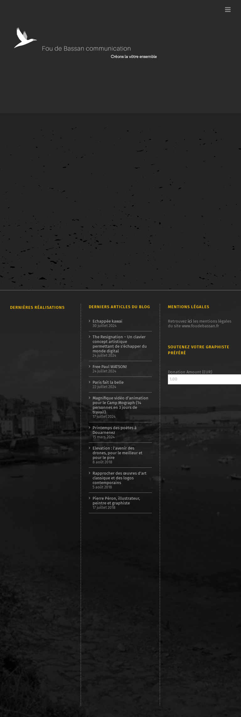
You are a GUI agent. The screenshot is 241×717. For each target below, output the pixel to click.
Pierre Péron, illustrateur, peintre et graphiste (116, 500)
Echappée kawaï (107, 321)
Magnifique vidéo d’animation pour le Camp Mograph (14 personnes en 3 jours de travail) (120, 405)
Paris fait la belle (108, 382)
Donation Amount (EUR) (190, 372)
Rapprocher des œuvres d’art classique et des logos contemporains (120, 478)
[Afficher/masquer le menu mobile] (228, 9)
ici (190, 321)
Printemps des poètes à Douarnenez (115, 430)
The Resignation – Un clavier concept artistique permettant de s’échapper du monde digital (120, 344)
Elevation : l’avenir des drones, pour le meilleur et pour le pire (117, 453)
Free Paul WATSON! (110, 366)
